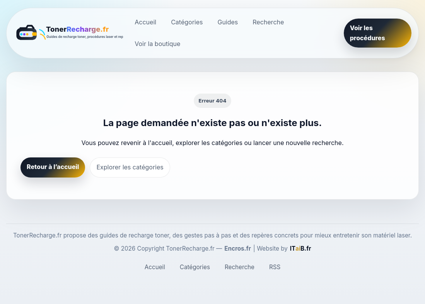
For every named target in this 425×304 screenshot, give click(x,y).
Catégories (187, 22)
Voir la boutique (157, 44)
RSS (274, 267)
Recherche (268, 22)
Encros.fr (237, 248)
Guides (227, 22)
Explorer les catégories (129, 167)
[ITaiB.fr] (300, 248)
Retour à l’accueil (53, 167)
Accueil (145, 22)
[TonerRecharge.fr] (68, 33)
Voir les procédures (367, 33)
